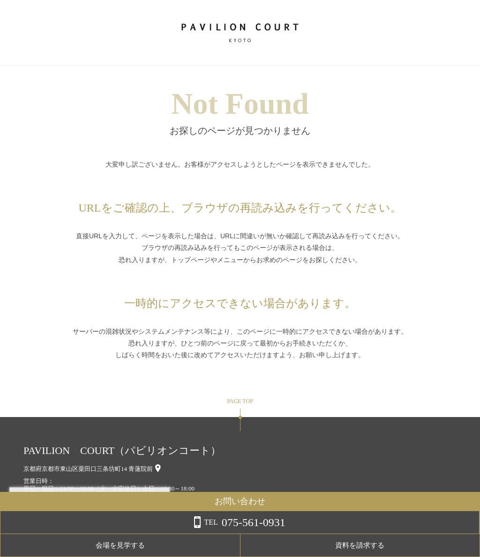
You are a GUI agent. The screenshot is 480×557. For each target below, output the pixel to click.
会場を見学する (367, 545)
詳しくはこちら (95, 533)
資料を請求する (442, 545)
